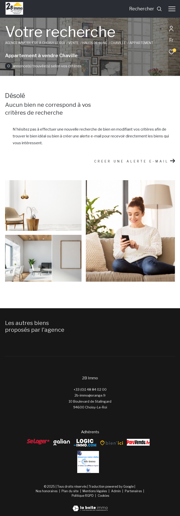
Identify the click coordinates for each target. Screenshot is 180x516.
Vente (73, 43)
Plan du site (70, 491)
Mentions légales (95, 491)
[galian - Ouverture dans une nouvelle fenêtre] (61, 442)
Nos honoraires (46, 491)
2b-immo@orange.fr (90, 395)
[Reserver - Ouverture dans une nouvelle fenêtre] (88, 462)
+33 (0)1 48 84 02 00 (90, 389)
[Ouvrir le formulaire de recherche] (145, 9)
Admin (116, 491)
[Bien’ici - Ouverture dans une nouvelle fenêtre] (111, 443)
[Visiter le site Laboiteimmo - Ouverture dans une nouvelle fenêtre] (90, 505)
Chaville (118, 43)
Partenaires (134, 491)
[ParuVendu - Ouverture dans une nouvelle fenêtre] (138, 442)
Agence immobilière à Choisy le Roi (35, 43)
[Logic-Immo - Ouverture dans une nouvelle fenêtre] (85, 443)
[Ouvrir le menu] (172, 9)
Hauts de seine (94, 43)
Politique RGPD (83, 496)
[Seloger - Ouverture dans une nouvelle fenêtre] (38, 441)
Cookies (103, 496)
